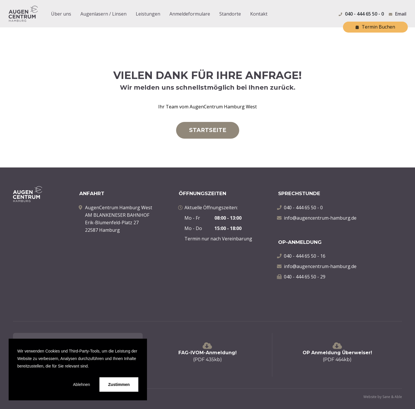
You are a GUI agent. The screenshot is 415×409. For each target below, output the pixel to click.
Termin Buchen (375, 27)
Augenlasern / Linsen (103, 14)
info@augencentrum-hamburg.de (320, 218)
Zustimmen (119, 384)
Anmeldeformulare (189, 14)
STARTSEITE (207, 130)
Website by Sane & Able (382, 396)
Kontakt (258, 14)
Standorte (230, 14)
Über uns (61, 14)
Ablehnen (81, 384)
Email (400, 14)
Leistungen (148, 14)
